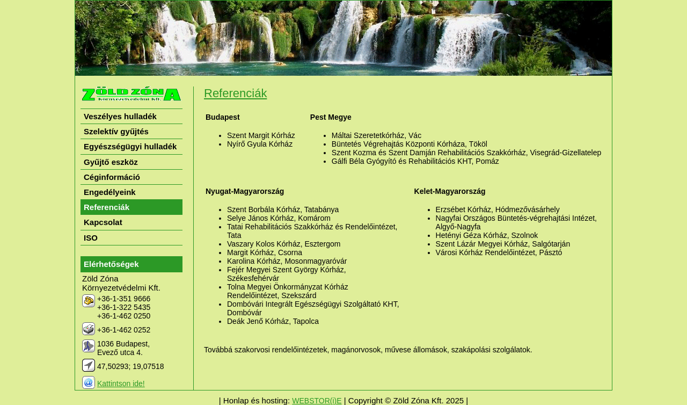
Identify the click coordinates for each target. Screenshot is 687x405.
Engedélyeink (110, 192)
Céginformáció (112, 177)
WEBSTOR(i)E (316, 400)
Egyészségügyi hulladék (130, 146)
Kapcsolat (103, 222)
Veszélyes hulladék (120, 116)
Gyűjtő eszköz (111, 162)
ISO (91, 237)
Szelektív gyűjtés (116, 131)
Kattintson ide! (121, 383)
